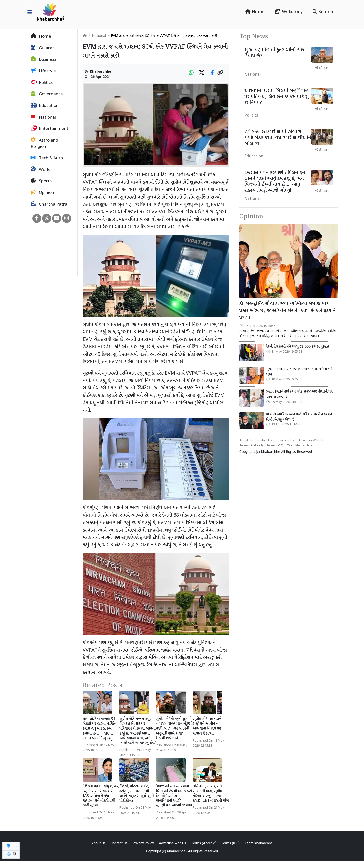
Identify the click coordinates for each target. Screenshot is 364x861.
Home (255, 12)
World (41, 170)
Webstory (289, 12)
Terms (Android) (251, 446)
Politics (42, 83)
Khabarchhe (100, 71)
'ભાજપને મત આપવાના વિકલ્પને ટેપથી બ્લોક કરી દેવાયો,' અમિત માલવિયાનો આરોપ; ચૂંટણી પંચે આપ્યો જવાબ (174, 796)
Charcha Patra (49, 204)
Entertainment (49, 129)
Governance (47, 94)
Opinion (42, 193)
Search (323, 12)
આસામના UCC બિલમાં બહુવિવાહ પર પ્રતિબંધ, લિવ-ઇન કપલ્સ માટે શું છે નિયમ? (276, 97)
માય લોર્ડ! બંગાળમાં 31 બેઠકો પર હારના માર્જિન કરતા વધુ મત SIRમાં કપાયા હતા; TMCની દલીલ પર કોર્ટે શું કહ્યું (99, 729)
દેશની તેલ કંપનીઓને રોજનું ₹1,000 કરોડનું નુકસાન (297, 346)
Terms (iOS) (274, 446)
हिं (11, 854)
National (43, 117)
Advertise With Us (311, 441)
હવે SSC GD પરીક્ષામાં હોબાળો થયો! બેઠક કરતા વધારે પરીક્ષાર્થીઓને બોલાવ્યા (277, 138)
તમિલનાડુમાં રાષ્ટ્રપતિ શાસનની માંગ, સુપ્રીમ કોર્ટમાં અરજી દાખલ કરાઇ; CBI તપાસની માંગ (211, 793)
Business (43, 59)
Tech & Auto (47, 158)
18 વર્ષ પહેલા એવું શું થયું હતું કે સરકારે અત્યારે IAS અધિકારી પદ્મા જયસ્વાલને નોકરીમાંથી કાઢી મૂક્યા (101, 796)
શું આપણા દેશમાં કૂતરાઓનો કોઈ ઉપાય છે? (274, 53)
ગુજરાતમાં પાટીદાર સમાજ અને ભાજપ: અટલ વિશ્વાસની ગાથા (299, 372)
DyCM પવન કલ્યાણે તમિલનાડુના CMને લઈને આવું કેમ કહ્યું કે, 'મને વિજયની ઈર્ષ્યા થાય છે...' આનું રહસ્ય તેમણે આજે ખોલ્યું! (275, 182)
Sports (41, 181)
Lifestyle (43, 71)
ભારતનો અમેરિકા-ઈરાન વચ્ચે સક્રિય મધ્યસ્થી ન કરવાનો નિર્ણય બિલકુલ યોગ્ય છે (299, 417)
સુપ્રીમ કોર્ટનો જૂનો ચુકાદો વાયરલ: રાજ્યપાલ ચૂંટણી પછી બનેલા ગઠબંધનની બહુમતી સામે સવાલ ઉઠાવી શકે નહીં (174, 729)
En (11, 846)
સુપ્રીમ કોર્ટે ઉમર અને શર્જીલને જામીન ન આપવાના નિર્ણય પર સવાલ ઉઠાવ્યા (207, 726)
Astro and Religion (44, 143)
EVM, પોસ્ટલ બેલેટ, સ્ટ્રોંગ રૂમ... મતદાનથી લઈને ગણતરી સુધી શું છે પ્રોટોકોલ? (137, 793)
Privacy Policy (285, 441)
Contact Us (264, 441)
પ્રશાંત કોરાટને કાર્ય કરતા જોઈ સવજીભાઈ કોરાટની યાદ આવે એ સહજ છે (299, 394)
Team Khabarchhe (299, 446)
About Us (246, 441)
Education (45, 106)
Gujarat (42, 48)
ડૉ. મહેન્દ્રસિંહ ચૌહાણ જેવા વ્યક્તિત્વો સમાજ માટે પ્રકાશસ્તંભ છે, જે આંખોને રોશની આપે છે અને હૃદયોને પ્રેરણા (287, 311)
